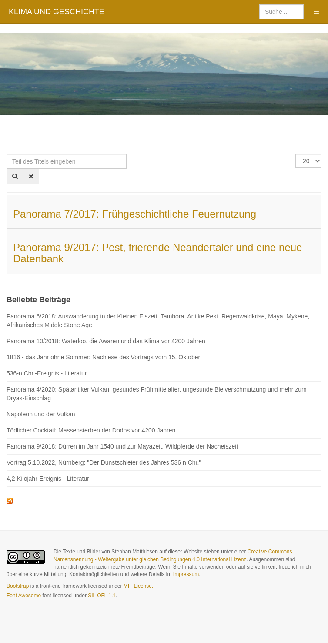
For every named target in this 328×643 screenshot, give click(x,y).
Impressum (186, 574)
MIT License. (138, 586)
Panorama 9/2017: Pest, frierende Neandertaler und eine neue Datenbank (157, 253)
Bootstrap (18, 586)
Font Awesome (24, 596)
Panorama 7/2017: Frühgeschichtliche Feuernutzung (134, 214)
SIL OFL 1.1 (102, 596)
